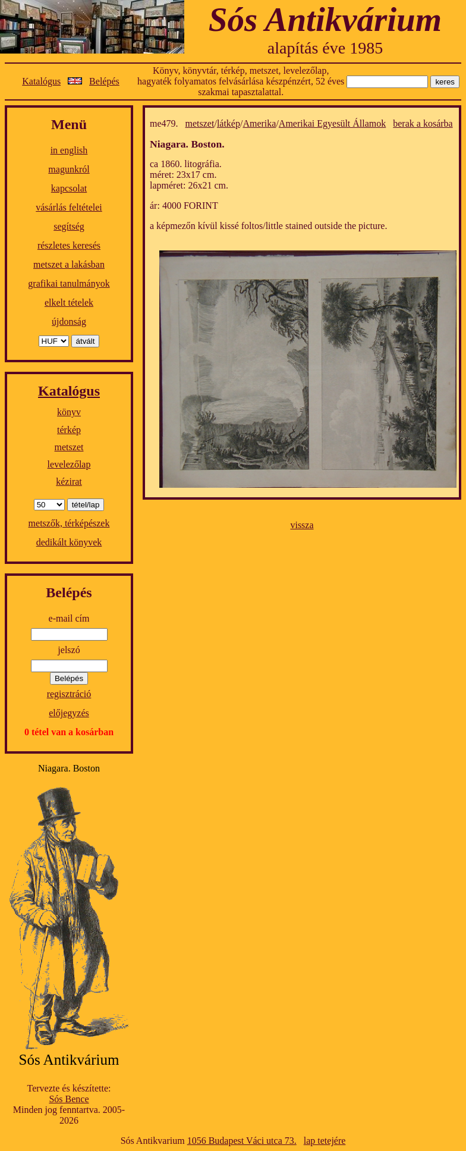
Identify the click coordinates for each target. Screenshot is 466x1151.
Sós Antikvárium (325, 19)
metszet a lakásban (69, 264)
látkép (228, 123)
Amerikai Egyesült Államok (332, 123)
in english (69, 150)
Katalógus (41, 81)
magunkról (68, 169)
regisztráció (69, 694)
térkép (69, 430)
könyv (69, 412)
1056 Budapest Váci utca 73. (242, 1141)
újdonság (69, 321)
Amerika (259, 123)
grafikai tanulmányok (68, 283)
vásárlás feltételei (69, 207)
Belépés (104, 81)
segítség (68, 226)
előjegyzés (69, 713)
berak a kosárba (422, 123)
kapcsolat (69, 188)
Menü (69, 124)
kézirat (69, 481)
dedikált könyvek (69, 542)
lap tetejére (325, 1141)
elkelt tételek (69, 302)
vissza (301, 525)
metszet (69, 447)
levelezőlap (69, 464)
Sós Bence (69, 1099)
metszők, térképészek (69, 523)
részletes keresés (68, 245)
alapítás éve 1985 (325, 48)
